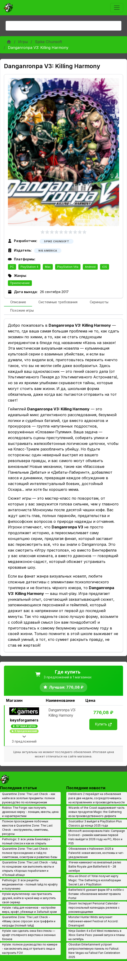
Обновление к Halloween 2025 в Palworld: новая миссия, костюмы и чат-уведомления (96, 853)
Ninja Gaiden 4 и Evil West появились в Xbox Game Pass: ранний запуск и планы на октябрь (96, 935)
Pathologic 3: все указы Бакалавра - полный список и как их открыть (27, 841)
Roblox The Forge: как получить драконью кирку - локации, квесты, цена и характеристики (30, 812)
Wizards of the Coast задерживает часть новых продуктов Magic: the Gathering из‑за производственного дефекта (96, 812)
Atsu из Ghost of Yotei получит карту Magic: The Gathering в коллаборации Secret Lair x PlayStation (94, 880)
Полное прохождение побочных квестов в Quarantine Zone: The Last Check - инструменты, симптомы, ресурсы (27, 828)
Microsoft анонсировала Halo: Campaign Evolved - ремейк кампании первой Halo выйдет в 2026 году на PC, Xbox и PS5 (96, 837)
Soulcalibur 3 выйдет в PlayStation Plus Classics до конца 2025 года (95, 823)
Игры (23, 41)
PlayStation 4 (29, 266)
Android (90, 266)
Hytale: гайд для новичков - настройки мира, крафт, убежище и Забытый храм (29, 909)
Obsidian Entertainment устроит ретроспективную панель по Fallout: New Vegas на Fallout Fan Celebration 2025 (94, 951)
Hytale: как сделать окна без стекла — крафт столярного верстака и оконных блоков (29, 935)
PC (12, 266)
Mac (48, 266)
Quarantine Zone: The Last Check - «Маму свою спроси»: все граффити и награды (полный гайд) (28, 921)
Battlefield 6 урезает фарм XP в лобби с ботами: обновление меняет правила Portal (96, 894)
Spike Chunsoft (48, 41)
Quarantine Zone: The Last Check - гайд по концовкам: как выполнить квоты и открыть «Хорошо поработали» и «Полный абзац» (29, 869)
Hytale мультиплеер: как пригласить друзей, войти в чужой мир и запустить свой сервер (29, 898)
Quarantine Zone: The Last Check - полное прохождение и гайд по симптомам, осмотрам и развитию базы (29, 853)
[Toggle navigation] (116, 7)
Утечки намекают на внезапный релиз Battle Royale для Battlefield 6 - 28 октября (94, 866)
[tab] (18, 302)
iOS (104, 266)
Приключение (20, 283)
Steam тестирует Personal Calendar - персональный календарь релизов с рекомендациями (94, 907)
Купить (103, 724)
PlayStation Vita (67, 266)
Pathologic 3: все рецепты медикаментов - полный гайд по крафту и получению (30, 884)
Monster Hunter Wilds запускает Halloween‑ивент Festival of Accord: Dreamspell (93, 921)
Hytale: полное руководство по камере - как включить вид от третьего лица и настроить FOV (29, 949)
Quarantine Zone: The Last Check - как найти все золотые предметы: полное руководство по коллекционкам (28, 798)
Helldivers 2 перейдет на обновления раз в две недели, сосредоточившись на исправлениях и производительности (96, 798)
